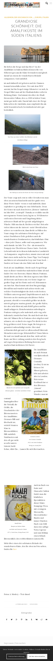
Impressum (9, 643)
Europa (38, 17)
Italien (45, 17)
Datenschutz (20, 643)
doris (35, 604)
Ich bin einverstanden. (37, 656)
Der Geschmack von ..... (24, 17)
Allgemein (8, 17)
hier (15, 549)
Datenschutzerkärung (16, 656)
